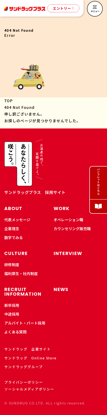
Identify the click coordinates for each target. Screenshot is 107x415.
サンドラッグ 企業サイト (30, 348)
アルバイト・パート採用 (24, 323)
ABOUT (13, 208)
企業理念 (11, 228)
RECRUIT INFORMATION (23, 291)
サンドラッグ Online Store (33, 357)
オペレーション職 (68, 219)
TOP (8, 100)
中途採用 (11, 314)
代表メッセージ (17, 219)
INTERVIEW (68, 253)
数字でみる (13, 237)
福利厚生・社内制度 (21, 273)
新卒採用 (11, 305)
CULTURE (16, 253)
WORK (62, 208)
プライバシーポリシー (23, 382)
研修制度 (11, 264)
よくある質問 (15, 332)
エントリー (63, 8)
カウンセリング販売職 (72, 228)
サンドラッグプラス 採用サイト (35, 192)
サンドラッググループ (26, 366)
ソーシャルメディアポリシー (29, 388)
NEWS (61, 289)
